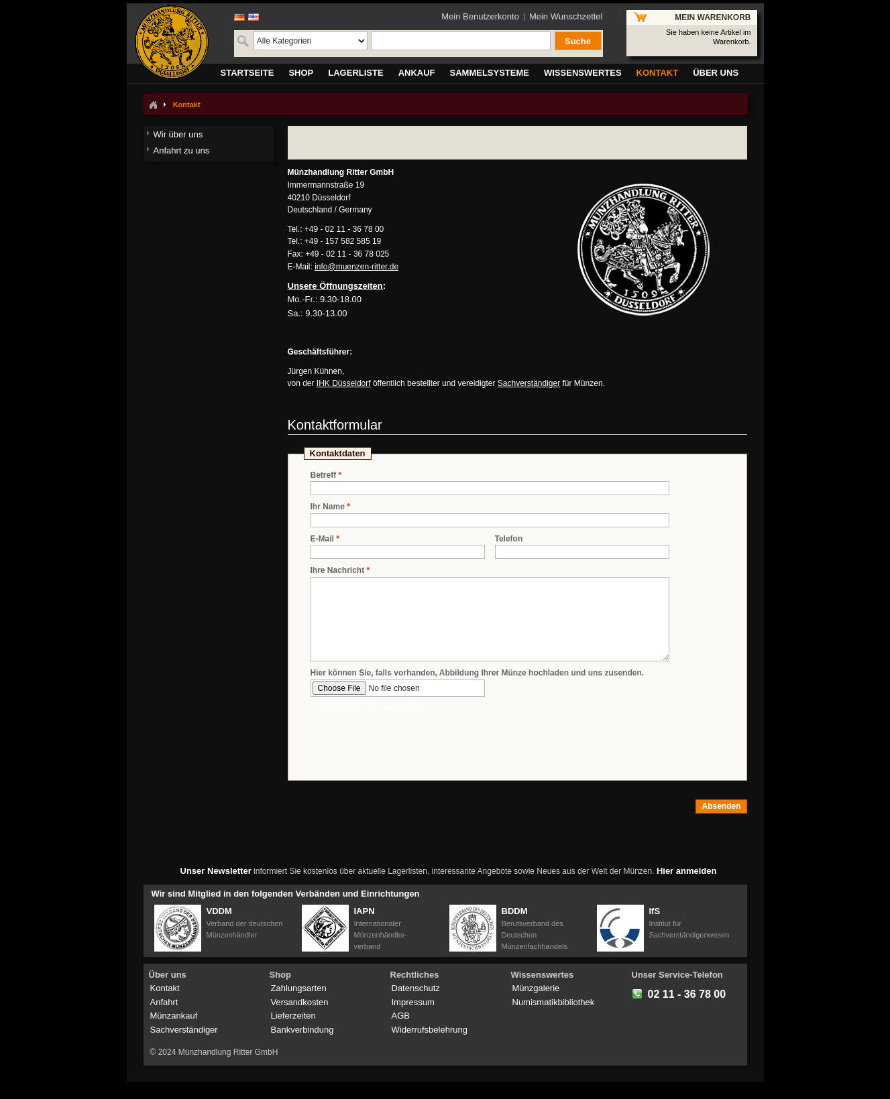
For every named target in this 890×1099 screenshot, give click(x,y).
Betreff (324, 475)
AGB (401, 1016)
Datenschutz (416, 988)
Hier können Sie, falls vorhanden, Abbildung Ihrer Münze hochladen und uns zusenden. (478, 672)
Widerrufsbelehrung (429, 1030)
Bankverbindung (302, 1030)
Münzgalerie (536, 988)
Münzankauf (174, 1016)
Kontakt (165, 988)
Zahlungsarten (299, 988)
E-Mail (322, 539)
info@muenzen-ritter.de (356, 266)
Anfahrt (164, 1002)
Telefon (509, 538)
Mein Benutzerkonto (480, 16)
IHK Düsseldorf (344, 383)
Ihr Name (328, 507)
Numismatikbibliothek (553, 1002)
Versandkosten (300, 1002)
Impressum (413, 1002)
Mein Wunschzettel (566, 16)
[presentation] (412, 740)
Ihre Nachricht (338, 570)
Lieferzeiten (293, 1016)
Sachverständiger (529, 383)
